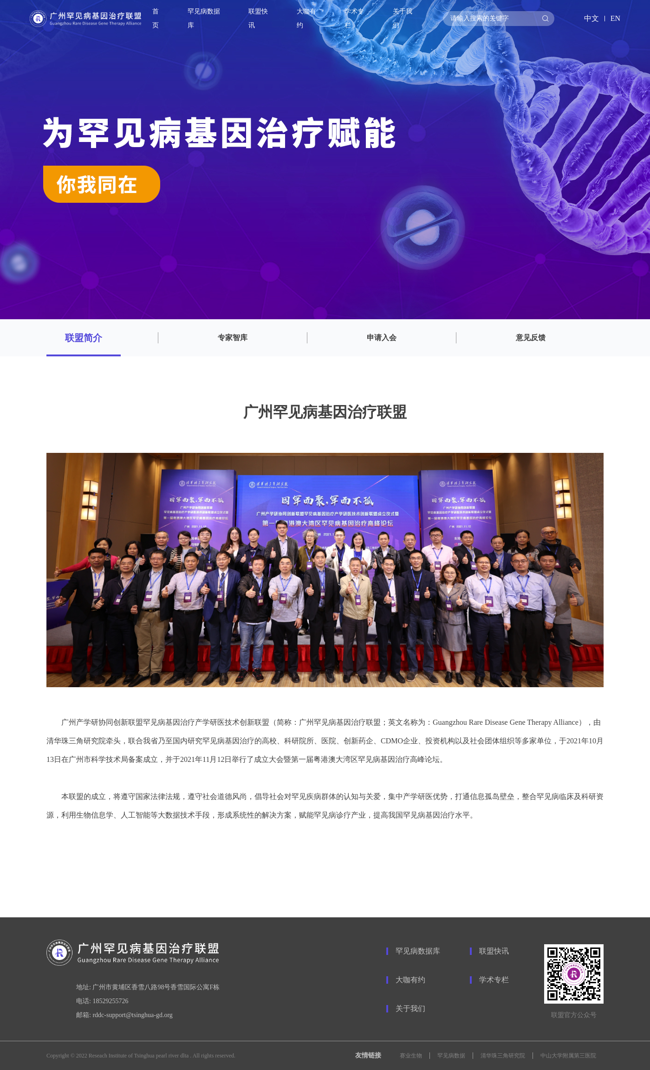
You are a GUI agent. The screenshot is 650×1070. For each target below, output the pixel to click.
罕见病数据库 (204, 18)
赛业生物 (411, 1055)
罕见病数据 (451, 1055)
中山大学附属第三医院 (568, 1055)
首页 (155, 18)
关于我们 (410, 1008)
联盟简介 (83, 338)
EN (615, 18)
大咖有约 (410, 980)
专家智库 (232, 338)
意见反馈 (531, 338)
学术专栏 (494, 980)
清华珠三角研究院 (503, 1055)
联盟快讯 (494, 951)
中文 (591, 18)
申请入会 (381, 338)
